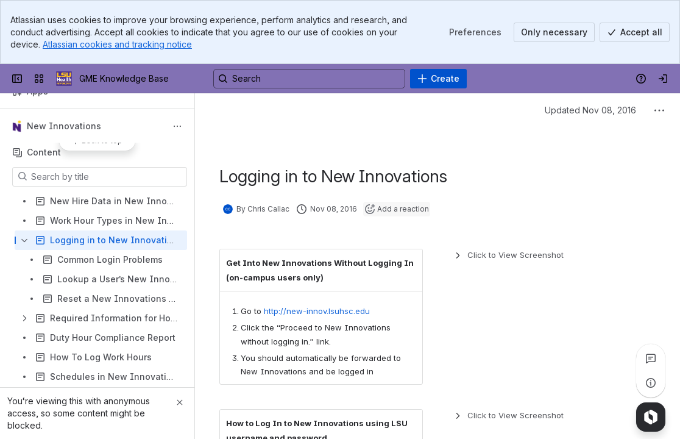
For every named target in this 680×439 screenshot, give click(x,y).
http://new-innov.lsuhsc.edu (317, 311)
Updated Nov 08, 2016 (590, 110)
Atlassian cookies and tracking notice (117, 44)
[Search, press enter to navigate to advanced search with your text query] (309, 78)
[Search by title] (106, 176)
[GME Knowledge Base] (64, 78)
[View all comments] (651, 358)
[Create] (438, 78)
